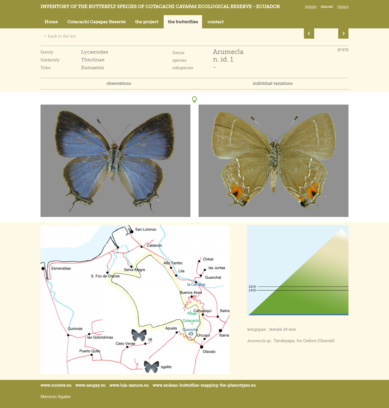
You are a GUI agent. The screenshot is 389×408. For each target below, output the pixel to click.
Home (51, 21)
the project (146, 21)
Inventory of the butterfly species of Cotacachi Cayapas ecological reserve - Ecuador (160, 6)
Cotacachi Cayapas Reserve (96, 21)
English (327, 6)
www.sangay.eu (90, 385)
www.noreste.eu (56, 385)
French (342, 6)
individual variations (273, 83)
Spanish (311, 6)
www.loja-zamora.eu (129, 385)
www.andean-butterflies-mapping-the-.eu (204, 385)
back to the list (60, 36)
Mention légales (56, 396)
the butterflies (183, 21)
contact (215, 21)
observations (118, 83)
